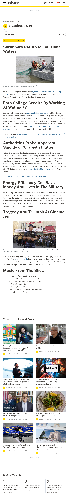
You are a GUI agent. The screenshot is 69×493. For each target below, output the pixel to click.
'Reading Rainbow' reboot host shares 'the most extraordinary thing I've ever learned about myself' (18, 347)
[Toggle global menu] (4, 3)
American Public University (37, 113)
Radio (9, 21)
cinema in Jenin (21, 258)
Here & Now (15, 21)
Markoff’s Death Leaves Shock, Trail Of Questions (26, 176)
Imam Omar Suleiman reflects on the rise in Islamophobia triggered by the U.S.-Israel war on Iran (17, 381)
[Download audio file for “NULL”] (4, 29)
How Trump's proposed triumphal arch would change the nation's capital (49, 446)
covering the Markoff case (40, 168)
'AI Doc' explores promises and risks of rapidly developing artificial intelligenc (48, 381)
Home (4, 21)
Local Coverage (7, 491)
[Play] (4, 353)
